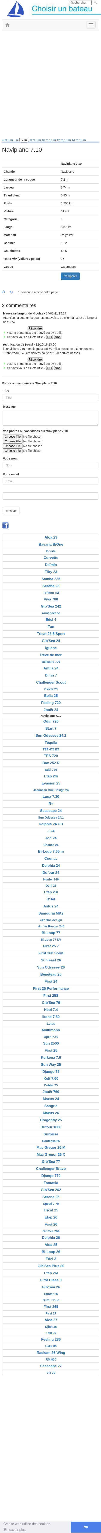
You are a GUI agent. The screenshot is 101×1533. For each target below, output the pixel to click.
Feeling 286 (51, 1339)
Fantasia (51, 1183)
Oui (49, 337)
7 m (24, 140)
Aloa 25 (51, 1245)
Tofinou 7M (51, 592)
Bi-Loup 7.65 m (51, 851)
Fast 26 (51, 1333)
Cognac (51, 858)
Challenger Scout (51, 682)
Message (9, 406)
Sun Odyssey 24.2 (51, 736)
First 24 (51, 981)
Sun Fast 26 (51, 960)
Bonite (51, 551)
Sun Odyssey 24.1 (51, 817)
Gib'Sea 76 (51, 1003)
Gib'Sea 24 (51, 641)
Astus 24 (50, 906)
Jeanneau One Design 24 (51, 790)
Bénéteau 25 (51, 974)
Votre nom (10, 458)
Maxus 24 (51, 1099)
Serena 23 (50, 586)
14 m (75, 140)
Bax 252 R (50, 763)
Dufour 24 (51, 873)
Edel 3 (51, 1259)
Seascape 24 (51, 811)
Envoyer (11, 510)
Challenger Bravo (51, 1169)
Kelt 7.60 (50, 1078)
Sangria (51, 1106)
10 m (45, 140)
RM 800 (51, 1359)
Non (58, 337)
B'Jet (51, 899)
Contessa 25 (51, 1141)
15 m (82, 140)
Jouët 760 (51, 1092)
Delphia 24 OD (51, 824)
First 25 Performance (51, 989)
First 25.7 (51, 946)
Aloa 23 (51, 537)
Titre (6, 390)
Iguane (51, 648)
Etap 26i (51, 1273)
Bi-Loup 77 (51, 933)
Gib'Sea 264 (51, 1231)
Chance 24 (50, 845)
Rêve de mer (51, 655)
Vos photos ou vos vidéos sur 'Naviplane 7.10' (35, 431)
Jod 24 (50, 838)
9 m (39, 140)
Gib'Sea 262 (51, 1190)
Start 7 (50, 728)
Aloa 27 (51, 1320)
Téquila (51, 743)
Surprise (51, 1134)
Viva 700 (51, 599)
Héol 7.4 (51, 1010)
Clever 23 (51, 689)
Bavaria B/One (51, 544)
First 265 (50, 1307)
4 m (5, 140)
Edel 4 (51, 620)
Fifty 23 (51, 572)
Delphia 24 (51, 866)
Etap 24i (51, 776)
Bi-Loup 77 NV (51, 939)
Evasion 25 (51, 783)
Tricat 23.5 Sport (51, 634)
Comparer (70, 276)
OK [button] (86, 1527)
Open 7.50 (51, 1037)
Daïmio (51, 565)
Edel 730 (51, 769)
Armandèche (51, 613)
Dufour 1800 (51, 1127)
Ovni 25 (51, 885)
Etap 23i (51, 892)
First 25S (51, 996)
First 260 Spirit (51, 953)
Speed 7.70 (51, 1203)
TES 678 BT (51, 749)
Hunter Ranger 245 (51, 926)
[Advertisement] (50, 85)
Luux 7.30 (51, 797)
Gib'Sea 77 (51, 1162)
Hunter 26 (51, 1294)
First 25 (51, 1050)
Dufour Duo (51, 1300)
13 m (68, 140)
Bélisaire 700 (51, 661)
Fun (51, 627)
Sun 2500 (51, 1043)
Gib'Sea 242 (51, 606)
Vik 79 (51, 1372)
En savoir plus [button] (15, 1530)
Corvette (51, 558)
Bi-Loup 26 (51, 1252)
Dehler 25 (51, 1085)
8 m (33, 140)
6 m (16, 140)
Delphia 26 (51, 1238)
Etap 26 (51, 1217)
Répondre (35, 328)
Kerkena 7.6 (51, 1057)
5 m (11, 140)
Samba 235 (51, 579)
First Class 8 (51, 1280)
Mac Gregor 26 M (50, 1147)
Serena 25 (50, 1197)
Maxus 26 (51, 1113)
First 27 (51, 1313)
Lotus (51, 1023)
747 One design (51, 920)
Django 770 (51, 1176)
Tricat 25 (51, 1210)
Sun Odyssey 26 (51, 967)
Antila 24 (50, 668)
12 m (60, 140)
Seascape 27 (51, 1366)
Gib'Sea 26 (51, 1287)
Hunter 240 (51, 879)
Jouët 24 (51, 710)
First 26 (51, 1224)
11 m (53, 140)
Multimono (51, 1030)
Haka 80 (51, 1346)
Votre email (11, 474)
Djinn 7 (51, 675)
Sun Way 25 (51, 1065)
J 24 (51, 831)
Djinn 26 (51, 1326)
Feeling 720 (51, 703)
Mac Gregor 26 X (51, 1155)
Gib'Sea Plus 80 (50, 1266)
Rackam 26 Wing (51, 1353)
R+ (51, 804)
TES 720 (51, 756)
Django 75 (50, 1072)
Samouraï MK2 (51, 913)
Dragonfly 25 (51, 1120)
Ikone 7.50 (50, 1017)
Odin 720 (51, 721)
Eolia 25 (51, 696)
